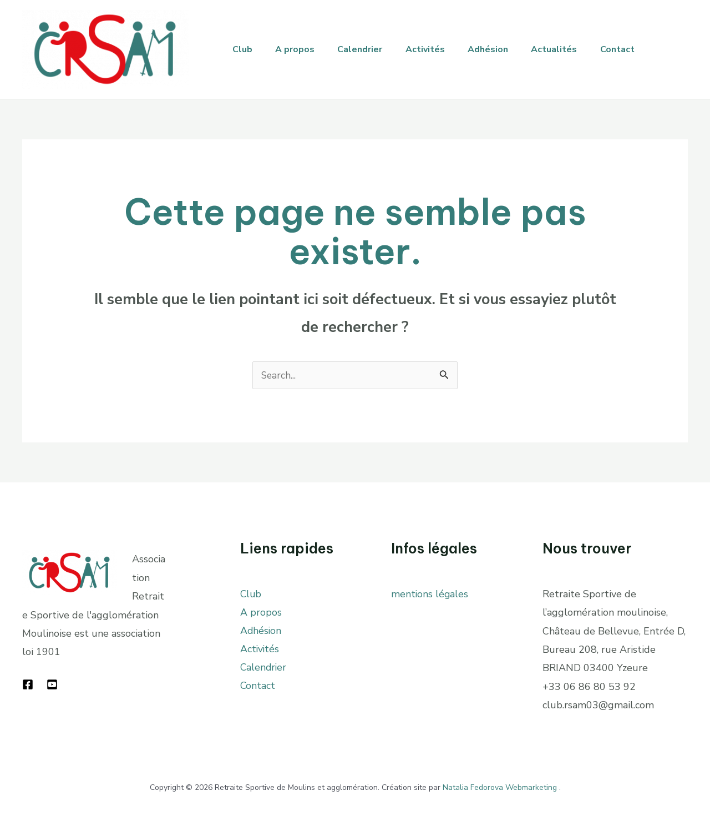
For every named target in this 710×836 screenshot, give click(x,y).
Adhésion (504, 49)
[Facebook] (27, 684)
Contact (641, 49)
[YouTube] (52, 684)
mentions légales (430, 594)
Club (244, 49)
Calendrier (369, 49)
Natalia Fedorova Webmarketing (500, 787)
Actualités (574, 49)
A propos (300, 49)
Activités (438, 49)
